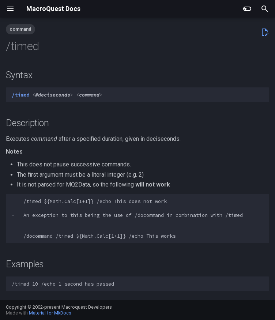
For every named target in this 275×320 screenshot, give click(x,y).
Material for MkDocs (50, 313)
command (20, 29)
